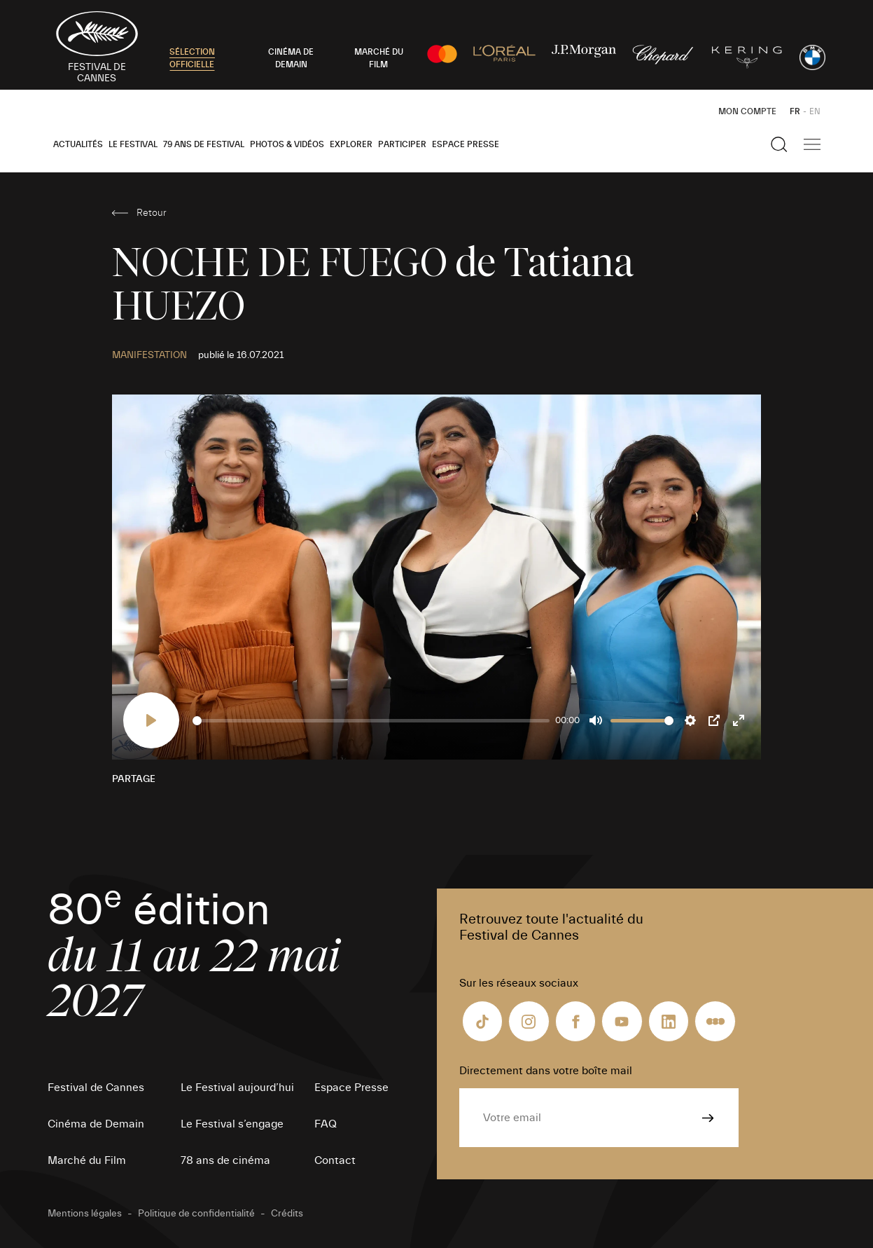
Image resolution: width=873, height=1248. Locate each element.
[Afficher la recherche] (779, 144)
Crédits (287, 1213)
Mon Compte (747, 111)
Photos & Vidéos (287, 144)
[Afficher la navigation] (812, 144)
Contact (335, 1160)
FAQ (325, 1124)
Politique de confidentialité (196, 1213)
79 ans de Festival (203, 144)
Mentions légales (85, 1213)
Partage (133, 779)
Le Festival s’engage (232, 1124)
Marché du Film (87, 1160)
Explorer (351, 144)
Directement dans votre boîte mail (545, 1070)
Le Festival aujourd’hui (237, 1087)
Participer (402, 144)
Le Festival (133, 144)
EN (814, 111)
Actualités (78, 144)
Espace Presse (465, 144)
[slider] (371, 720)
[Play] (151, 720)
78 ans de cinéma (225, 1160)
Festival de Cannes (96, 1087)
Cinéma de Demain (96, 1124)
